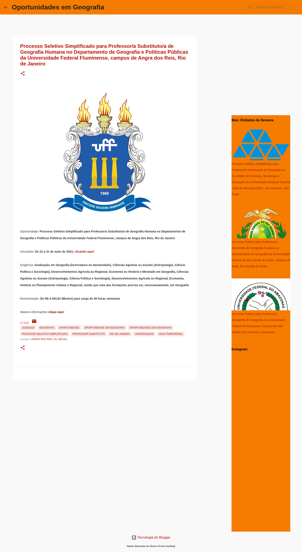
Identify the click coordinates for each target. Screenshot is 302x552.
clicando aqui (83, 251)
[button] (22, 74)
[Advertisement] (105, 410)
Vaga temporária (171, 334)
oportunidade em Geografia (104, 327)
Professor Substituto (88, 334)
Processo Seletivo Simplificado (45, 334)
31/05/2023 (28, 327)
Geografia (46, 327)
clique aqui (56, 312)
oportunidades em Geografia (151, 327)
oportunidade (69, 327)
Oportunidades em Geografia (58, 7)
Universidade (144, 334)
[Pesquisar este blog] (277, 7)
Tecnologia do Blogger (151, 537)
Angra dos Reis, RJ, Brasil (49, 339)
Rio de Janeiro (120, 334)
